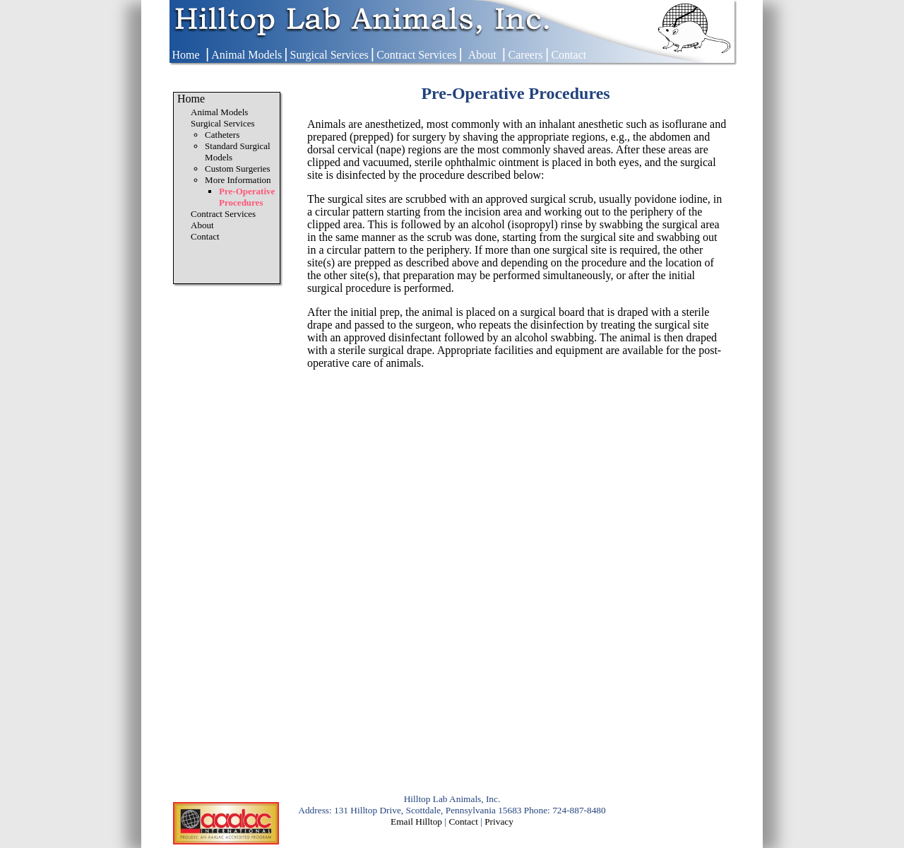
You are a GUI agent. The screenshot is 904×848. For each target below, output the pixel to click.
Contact (568, 55)
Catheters (222, 134)
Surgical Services (329, 55)
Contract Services (416, 55)
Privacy (498, 821)
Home (185, 55)
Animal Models (246, 55)
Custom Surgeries (237, 168)
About (482, 55)
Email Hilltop (416, 821)
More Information (238, 180)
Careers (526, 55)
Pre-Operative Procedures (247, 197)
